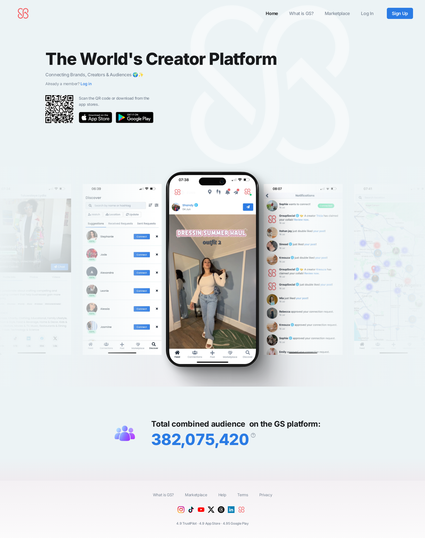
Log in (85, 83)
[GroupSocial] (243, 514)
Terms (242, 494)
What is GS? (301, 13)
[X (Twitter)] (211, 511)
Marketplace (337, 13)
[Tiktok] (191, 511)
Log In (367, 13)
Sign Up (400, 13)
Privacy (265, 494)
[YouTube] (201, 513)
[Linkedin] (231, 511)
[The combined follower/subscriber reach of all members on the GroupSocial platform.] (253, 435)
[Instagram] (181, 511)
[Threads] (221, 511)
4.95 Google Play (236, 523)
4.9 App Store (209, 523)
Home (272, 13)
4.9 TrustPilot (186, 523)
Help (222, 494)
